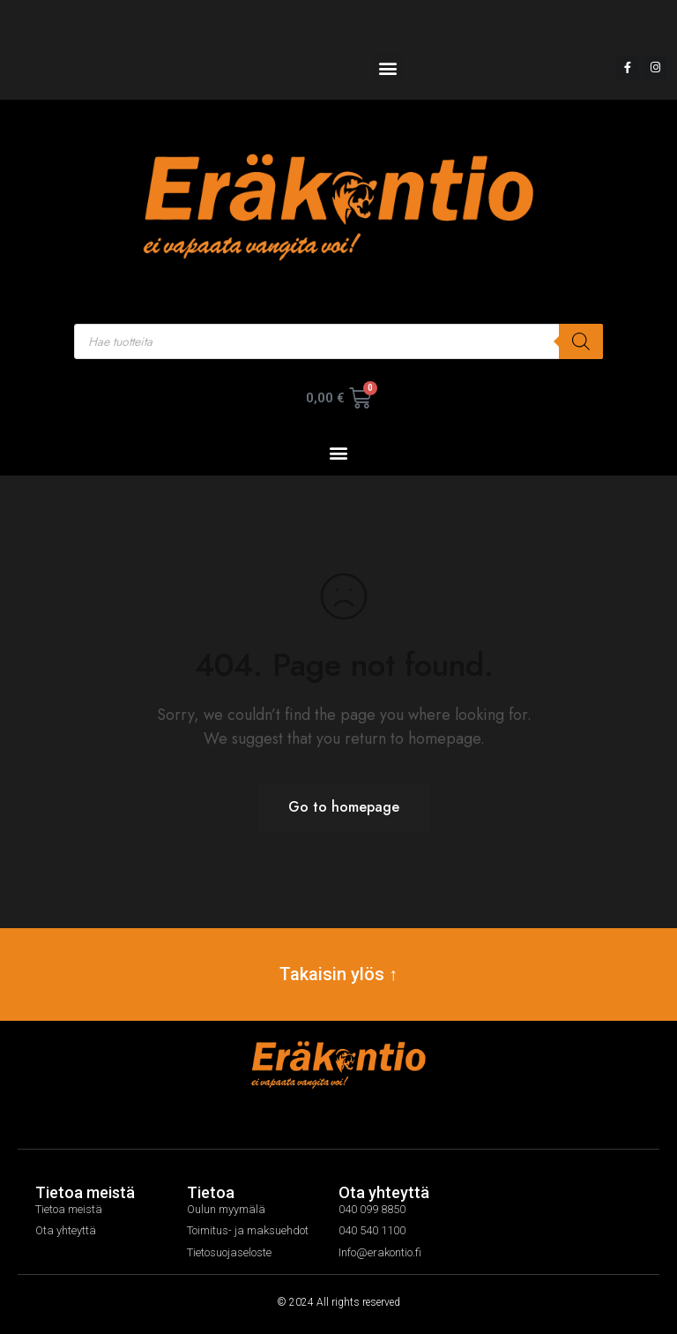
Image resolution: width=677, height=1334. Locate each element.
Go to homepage (343, 807)
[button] (387, 67)
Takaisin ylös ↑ (338, 974)
